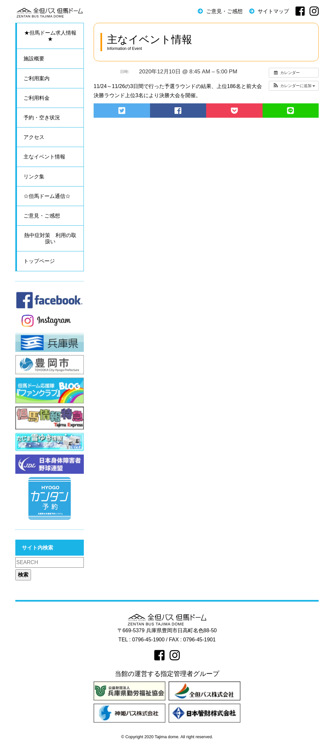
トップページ (39, 261)
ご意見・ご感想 (224, 11)
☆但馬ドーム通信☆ (46, 196)
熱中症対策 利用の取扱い (50, 238)
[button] (293, 85)
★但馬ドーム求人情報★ (50, 36)
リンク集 (33, 176)
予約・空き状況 (41, 117)
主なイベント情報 (44, 156)
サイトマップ (273, 11)
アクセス (33, 137)
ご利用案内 (36, 78)
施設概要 (33, 58)
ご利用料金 (36, 98)
